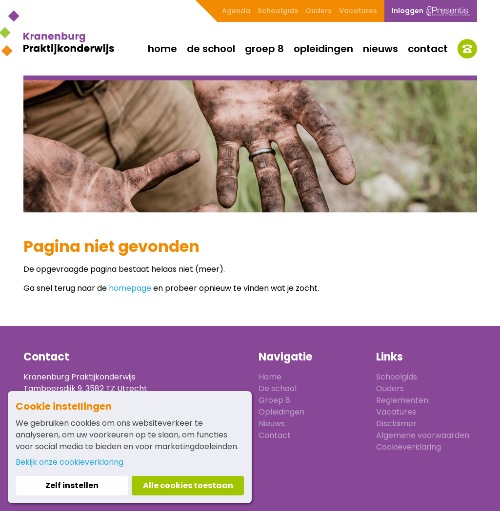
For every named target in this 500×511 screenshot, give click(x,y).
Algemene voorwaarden (422, 435)
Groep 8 (264, 49)
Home (162, 49)
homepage (130, 288)
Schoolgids (278, 11)
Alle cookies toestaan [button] (188, 485)
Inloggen (431, 11)
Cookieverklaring (408, 447)
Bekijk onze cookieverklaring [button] (69, 462)
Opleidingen (323, 49)
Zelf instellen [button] (72, 485)
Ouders (318, 11)
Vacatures (358, 11)
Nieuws (380, 49)
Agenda (236, 11)
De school (211, 49)
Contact (428, 49)
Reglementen (402, 400)
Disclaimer (396, 423)
